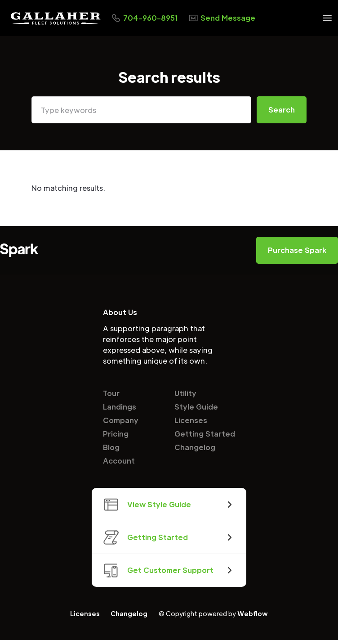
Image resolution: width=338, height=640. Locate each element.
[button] (327, 18)
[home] (56, 18)
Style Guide (196, 406)
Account (119, 460)
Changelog (194, 447)
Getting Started (204, 433)
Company (120, 420)
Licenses (190, 420)
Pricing (116, 433)
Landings (119, 406)
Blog (111, 447)
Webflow (252, 613)
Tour (111, 393)
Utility (185, 393)
